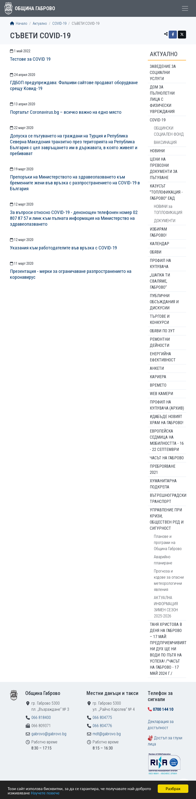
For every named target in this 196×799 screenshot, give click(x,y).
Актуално (40, 23)
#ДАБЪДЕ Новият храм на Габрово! (166, 419)
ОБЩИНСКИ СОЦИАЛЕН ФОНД (169, 131)
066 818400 (41, 717)
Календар (159, 243)
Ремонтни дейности (160, 342)
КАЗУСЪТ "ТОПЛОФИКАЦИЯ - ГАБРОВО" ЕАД (166, 192)
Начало (18, 23)
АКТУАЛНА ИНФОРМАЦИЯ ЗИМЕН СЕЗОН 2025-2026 (166, 606)
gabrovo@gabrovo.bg (48, 733)
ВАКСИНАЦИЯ (165, 142)
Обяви (155, 252)
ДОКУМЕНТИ (164, 220)
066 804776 (102, 725)
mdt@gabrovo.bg (107, 733)
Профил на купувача (160, 263)
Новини (157, 150)
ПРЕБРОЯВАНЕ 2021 (162, 469)
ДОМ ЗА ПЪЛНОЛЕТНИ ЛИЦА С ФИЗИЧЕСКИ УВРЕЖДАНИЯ (162, 99)
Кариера (158, 376)
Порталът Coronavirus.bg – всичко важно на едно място (65, 112)
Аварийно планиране (163, 559)
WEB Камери (161, 393)
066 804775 (102, 717)
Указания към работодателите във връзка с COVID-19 (63, 248)
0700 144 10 (163, 709)
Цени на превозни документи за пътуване (163, 168)
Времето (158, 385)
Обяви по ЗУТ (162, 330)
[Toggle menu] (185, 8)
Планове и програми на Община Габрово (168, 542)
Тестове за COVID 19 (30, 59)
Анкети (157, 368)
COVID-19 (59, 23)
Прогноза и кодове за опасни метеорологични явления (169, 580)
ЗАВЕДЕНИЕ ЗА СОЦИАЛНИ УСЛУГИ (163, 72)
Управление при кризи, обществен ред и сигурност (166, 519)
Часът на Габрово (167, 457)
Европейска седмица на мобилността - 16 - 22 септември (167, 440)
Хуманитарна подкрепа (163, 483)
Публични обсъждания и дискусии (164, 301)
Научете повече (45, 793)
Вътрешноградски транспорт (168, 498)
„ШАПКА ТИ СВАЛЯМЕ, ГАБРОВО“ (160, 281)
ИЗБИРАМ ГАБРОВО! (158, 232)
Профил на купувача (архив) (167, 405)
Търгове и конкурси (159, 319)
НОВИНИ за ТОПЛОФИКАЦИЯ (168, 209)
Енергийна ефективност (163, 356)
